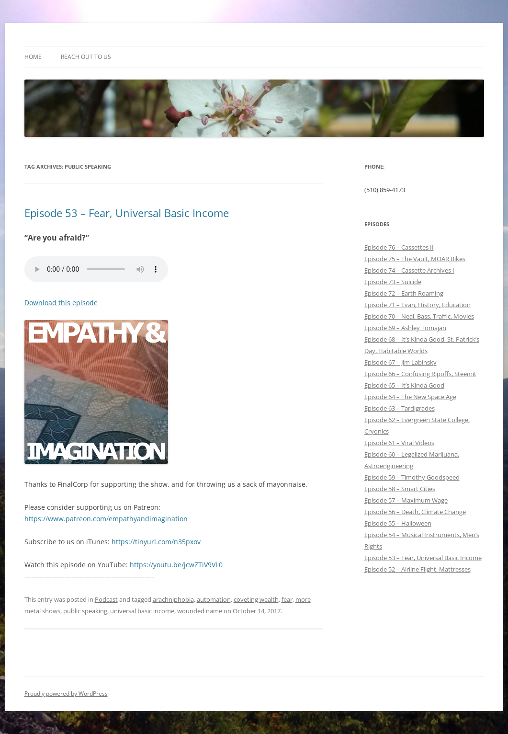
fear (287, 599)
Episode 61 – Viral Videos (399, 442)
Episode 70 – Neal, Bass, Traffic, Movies (419, 316)
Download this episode (61, 302)
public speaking (85, 611)
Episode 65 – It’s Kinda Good (404, 385)
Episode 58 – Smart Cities (399, 488)
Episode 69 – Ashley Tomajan (405, 327)
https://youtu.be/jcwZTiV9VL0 (176, 564)
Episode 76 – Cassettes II (399, 247)
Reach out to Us (86, 57)
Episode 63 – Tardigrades (399, 408)
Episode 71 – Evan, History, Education (417, 304)
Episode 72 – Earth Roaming (403, 293)
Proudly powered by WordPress (66, 693)
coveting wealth (256, 599)
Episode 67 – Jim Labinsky (400, 362)
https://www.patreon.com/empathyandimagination (106, 518)
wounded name (199, 611)
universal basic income (142, 611)
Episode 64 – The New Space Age (410, 396)
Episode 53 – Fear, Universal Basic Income (126, 213)
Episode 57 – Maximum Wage (406, 500)
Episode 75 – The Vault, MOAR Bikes (414, 258)
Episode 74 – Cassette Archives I (409, 270)
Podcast (106, 599)
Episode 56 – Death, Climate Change (415, 511)
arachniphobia (173, 599)
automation (214, 599)
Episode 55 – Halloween (397, 523)
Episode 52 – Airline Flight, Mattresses (417, 569)
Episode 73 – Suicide (392, 281)
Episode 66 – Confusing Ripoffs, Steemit (420, 373)
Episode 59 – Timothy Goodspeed (412, 477)
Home (33, 57)
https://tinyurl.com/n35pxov (156, 541)
